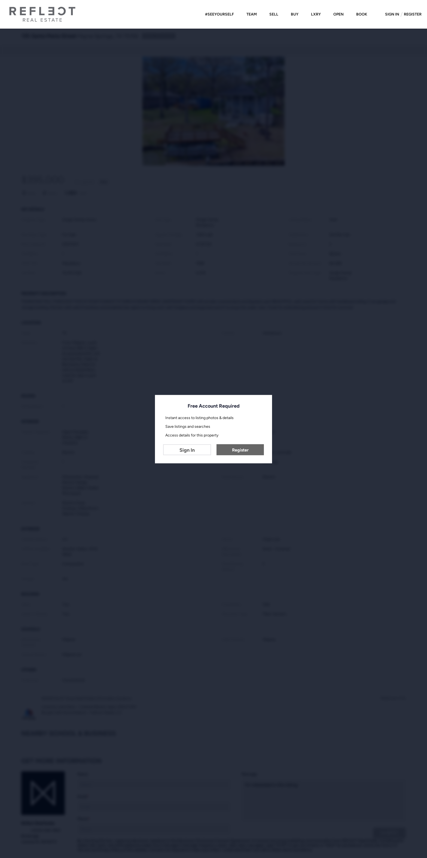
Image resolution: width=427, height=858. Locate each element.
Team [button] (251, 14)
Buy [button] (294, 14)
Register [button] (413, 14)
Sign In (187, 450)
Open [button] (338, 14)
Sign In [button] (392, 14)
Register (240, 449)
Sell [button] (273, 14)
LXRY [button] (316, 14)
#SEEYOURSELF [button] (219, 14)
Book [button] (361, 14)
